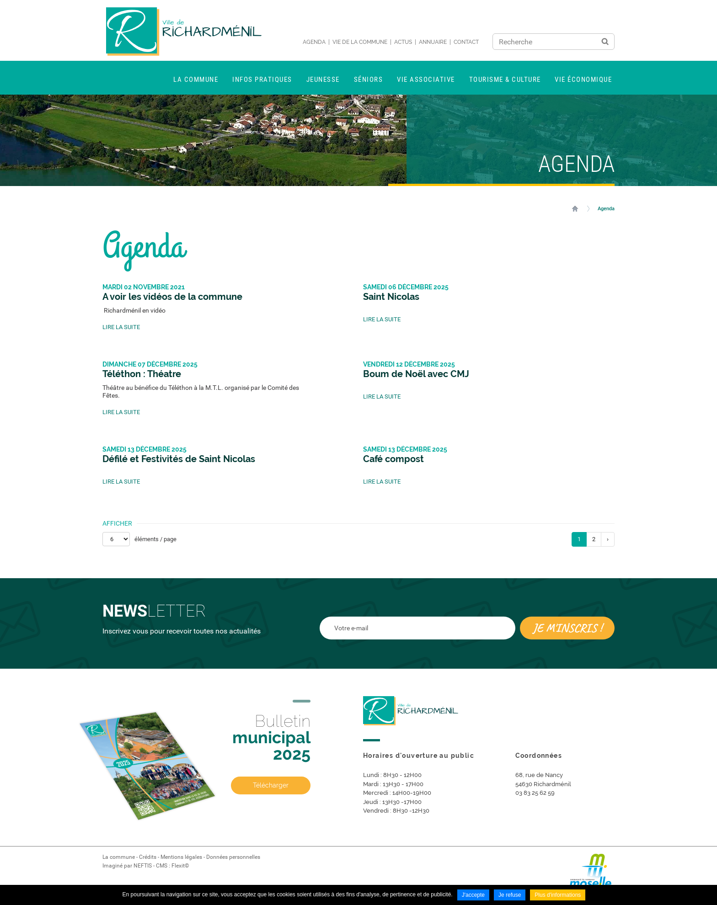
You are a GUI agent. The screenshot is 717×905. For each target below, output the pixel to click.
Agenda (314, 42)
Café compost (393, 458)
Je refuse (509, 895)
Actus (403, 42)
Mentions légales (181, 857)
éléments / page (155, 539)
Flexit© (180, 865)
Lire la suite (121, 327)
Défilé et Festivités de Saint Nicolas (178, 458)
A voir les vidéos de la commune (172, 296)
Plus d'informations (558, 895)
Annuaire (433, 42)
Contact (466, 42)
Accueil (575, 208)
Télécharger (271, 785)
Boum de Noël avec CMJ (416, 373)
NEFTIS (143, 865)
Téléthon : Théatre (141, 373)
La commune (118, 857)
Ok (605, 41)
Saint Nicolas (391, 296)
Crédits (147, 857)
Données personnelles (233, 857)
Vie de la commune (359, 42)
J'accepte (473, 895)
